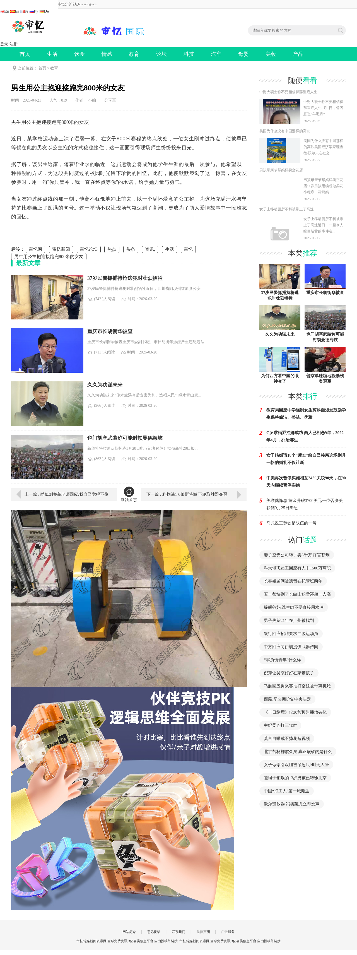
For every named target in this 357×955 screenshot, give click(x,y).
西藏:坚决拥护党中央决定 (287, 699)
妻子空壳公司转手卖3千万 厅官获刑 (297, 555)
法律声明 (203, 932)
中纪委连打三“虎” (280, 725)
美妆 (271, 54)
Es (14, 11)
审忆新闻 (61, 249)
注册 (13, 44)
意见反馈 (153, 932)
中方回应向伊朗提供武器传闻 (291, 646)
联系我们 (178, 932)
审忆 (188, 249)
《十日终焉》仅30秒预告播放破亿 (295, 712)
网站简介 (129, 932)
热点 (111, 249)
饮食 (79, 54)
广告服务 (228, 932)
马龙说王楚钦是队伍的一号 (291, 523)
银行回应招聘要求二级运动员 (291, 633)
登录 (4, 44)
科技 (189, 54)
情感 (107, 54)
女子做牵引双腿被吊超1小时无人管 (296, 764)
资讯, (150, 249)
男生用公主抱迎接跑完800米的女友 (48, 256)
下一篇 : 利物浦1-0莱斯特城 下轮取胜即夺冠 (186, 494)
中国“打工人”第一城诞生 (286, 791)
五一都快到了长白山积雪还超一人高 (297, 594)
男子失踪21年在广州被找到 (289, 620)
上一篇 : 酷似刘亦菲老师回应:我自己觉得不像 (66, 494)
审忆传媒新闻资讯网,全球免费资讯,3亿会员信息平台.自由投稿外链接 (230, 941)
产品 (298, 54)
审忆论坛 (89, 249)
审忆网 (35, 249)
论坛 (161, 54)
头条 (130, 249)
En (4, 11)
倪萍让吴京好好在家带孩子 (289, 673)
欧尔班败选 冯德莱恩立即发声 (291, 804)
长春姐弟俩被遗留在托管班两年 (293, 581)
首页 (25, 54)
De (44, 11)
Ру (34, 11)
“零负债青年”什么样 (282, 660)
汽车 (216, 54)
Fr (24, 11)
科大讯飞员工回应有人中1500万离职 (297, 568)
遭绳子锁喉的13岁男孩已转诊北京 (295, 778)
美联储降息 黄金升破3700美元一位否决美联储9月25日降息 (304, 504)
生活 (52, 54)
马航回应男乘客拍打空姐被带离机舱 (297, 686)
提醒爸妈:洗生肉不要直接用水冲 (294, 607)
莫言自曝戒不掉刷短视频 (287, 738)
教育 (134, 54)
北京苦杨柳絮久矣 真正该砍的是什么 (298, 751)
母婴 (243, 54)
